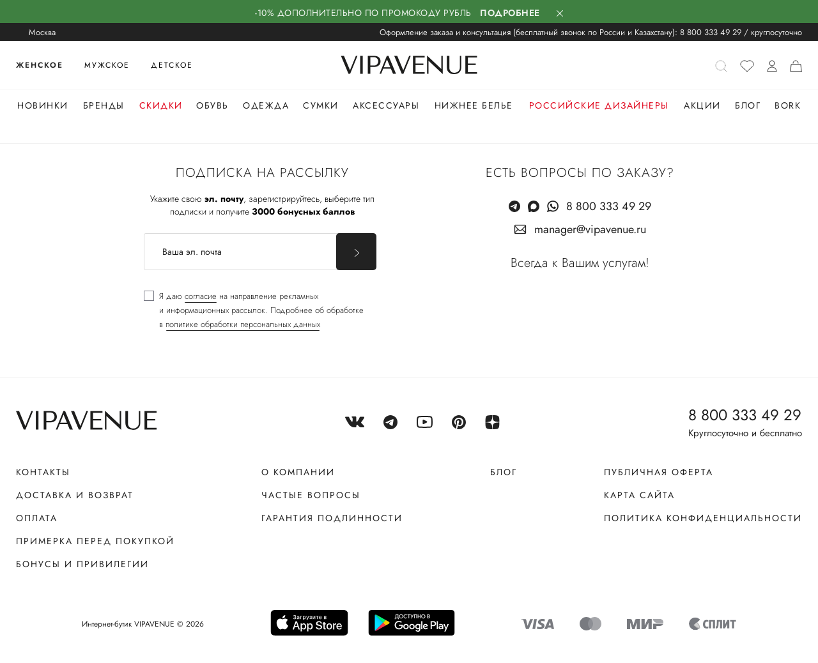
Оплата (37, 518)
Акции (702, 105)
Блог (747, 105)
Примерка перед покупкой (95, 541)
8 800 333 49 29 (710, 32)
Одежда (266, 105)
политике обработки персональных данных (243, 324)
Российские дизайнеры (599, 105)
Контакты (43, 472)
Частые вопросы (310, 495)
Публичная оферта (658, 472)
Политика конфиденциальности (703, 518)
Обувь (212, 105)
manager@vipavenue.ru (590, 229)
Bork (788, 105)
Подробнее (510, 12)
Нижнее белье (474, 105)
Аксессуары (386, 105)
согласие (201, 296)
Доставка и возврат (75, 495)
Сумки (321, 105)
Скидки (161, 105)
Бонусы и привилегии (82, 564)
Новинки (42, 105)
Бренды (104, 105)
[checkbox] (254, 310)
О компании (298, 472)
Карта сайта (639, 495)
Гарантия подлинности (332, 518)
